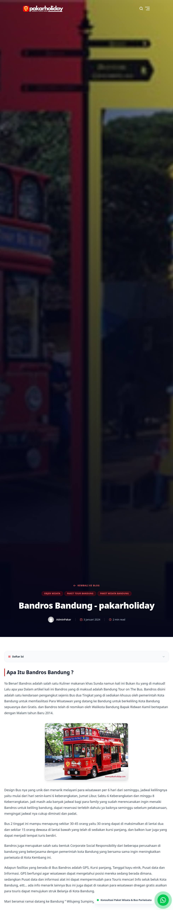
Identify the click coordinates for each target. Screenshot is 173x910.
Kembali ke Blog (86, 585)
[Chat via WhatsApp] (163, 900)
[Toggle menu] (147, 8)
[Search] (141, 8)
